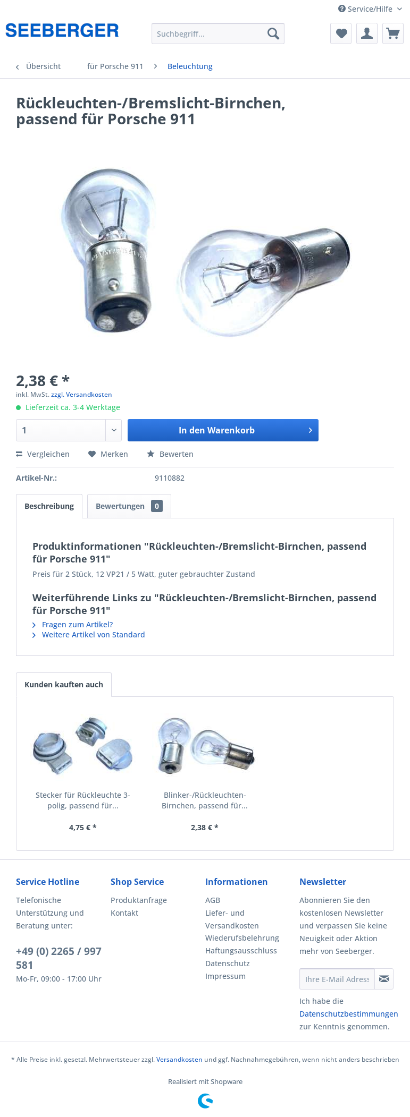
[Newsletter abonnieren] (384, 979)
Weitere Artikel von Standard (88, 634)
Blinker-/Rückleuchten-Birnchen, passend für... (205, 800)
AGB (212, 900)
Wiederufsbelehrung (242, 938)
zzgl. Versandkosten (81, 394)
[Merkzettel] (341, 33)
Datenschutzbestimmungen (348, 1014)
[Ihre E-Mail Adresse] (337, 979)
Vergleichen (43, 454)
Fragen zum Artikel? (72, 624)
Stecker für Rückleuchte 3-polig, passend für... (83, 800)
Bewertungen (129, 506)
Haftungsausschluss (241, 950)
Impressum (225, 976)
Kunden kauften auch (63, 684)
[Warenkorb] (393, 33)
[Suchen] (273, 33)
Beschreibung (49, 506)
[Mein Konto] (367, 33)
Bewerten (170, 454)
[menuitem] (218, 33)
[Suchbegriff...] (218, 33)
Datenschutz (227, 963)
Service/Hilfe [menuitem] (366, 9)
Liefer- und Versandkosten (232, 919)
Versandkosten (179, 1059)
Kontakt (124, 913)
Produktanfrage (139, 900)
